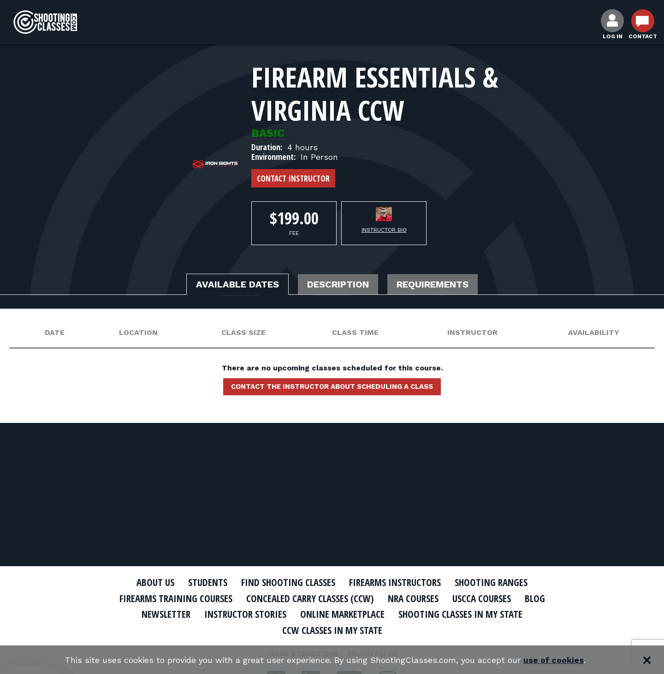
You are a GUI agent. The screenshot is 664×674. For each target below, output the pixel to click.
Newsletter (166, 614)
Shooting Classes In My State (460, 614)
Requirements (432, 284)
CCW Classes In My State (332, 630)
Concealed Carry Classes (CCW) (310, 598)
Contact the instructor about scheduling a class (332, 386)
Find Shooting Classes (288, 582)
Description (338, 284)
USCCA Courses (481, 598)
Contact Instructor (293, 178)
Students (207, 582)
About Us (155, 582)
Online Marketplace (342, 614)
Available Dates (237, 284)
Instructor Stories (245, 614)
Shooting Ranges (491, 582)
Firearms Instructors (395, 582)
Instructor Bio (384, 230)
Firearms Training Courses (175, 598)
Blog (535, 598)
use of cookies (553, 660)
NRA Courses (413, 598)
